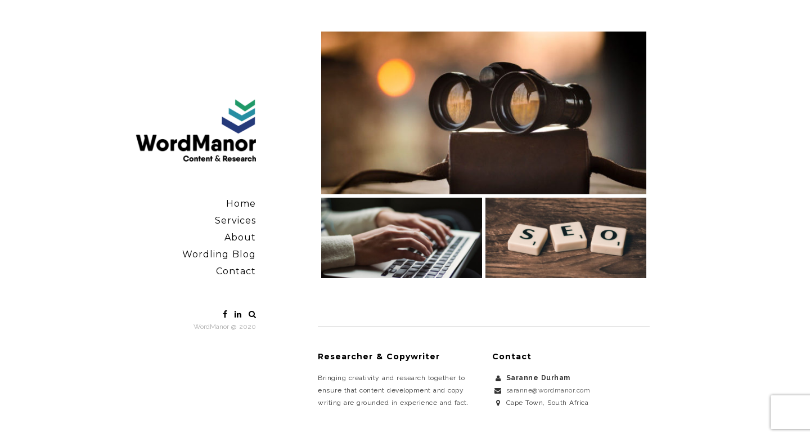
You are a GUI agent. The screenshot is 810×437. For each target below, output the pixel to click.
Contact (236, 271)
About (240, 237)
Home (241, 203)
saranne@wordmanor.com (548, 390)
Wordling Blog (219, 254)
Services (235, 220)
